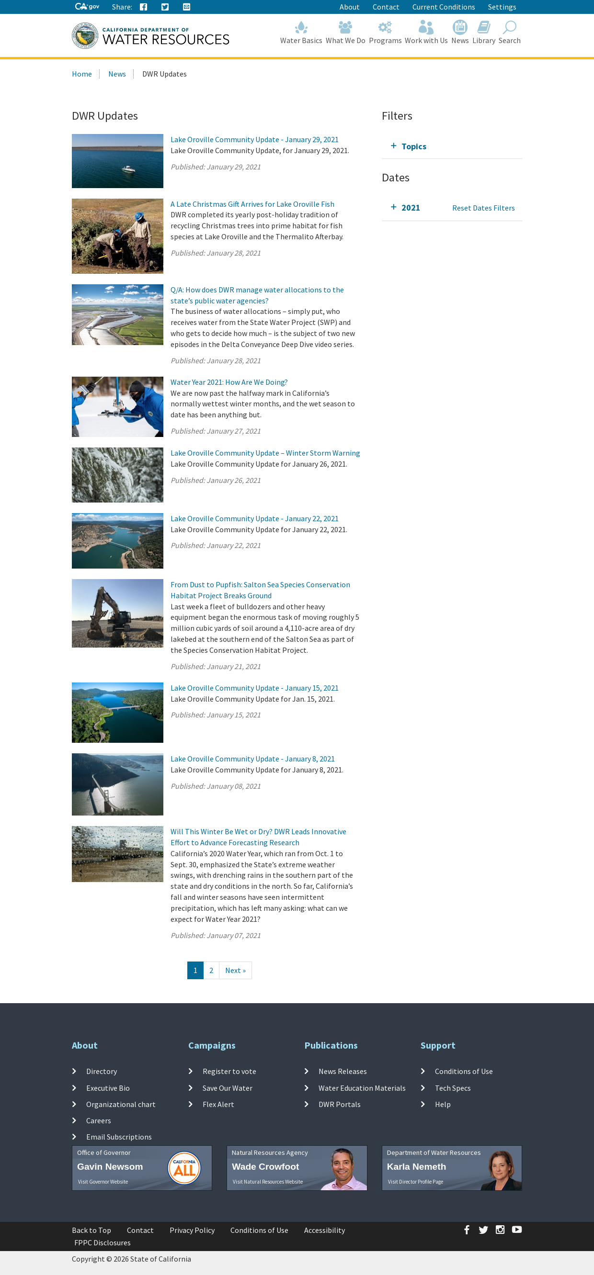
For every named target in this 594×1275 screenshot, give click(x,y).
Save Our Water (227, 1087)
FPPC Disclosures (102, 1242)
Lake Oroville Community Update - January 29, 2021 (255, 139)
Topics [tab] (413, 146)
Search (509, 32)
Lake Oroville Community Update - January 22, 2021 (255, 518)
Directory (101, 1071)
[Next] (235, 970)
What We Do (345, 32)
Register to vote (229, 1071)
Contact (386, 6)
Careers (98, 1120)
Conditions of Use (464, 1071)
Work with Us (426, 32)
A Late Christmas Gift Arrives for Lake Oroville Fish (252, 204)
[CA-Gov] (87, 7)
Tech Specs (453, 1087)
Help (443, 1104)
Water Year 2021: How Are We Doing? (229, 382)
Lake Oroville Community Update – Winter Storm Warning (265, 453)
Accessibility (324, 1230)
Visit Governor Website (103, 1181)
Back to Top (91, 1230)
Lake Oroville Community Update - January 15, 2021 (255, 688)
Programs (385, 32)
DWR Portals (340, 1104)
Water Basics (301, 32)
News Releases (343, 1071)
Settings (502, 6)
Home (82, 73)
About (350, 6)
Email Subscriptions (119, 1136)
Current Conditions (443, 6)
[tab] (452, 146)
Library (484, 32)
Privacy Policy (192, 1230)
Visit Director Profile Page (415, 1181)
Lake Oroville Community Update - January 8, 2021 (253, 758)
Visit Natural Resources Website (268, 1181)
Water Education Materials (362, 1087)
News (460, 32)
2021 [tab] (411, 207)
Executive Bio (108, 1087)
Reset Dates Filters (483, 207)
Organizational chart (121, 1104)
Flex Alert (218, 1104)
